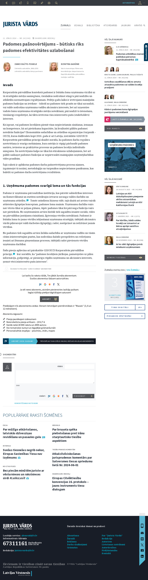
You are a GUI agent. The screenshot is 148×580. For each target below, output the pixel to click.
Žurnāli (71, 538)
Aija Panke (108, 102)
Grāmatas (72, 547)
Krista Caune (110, 75)
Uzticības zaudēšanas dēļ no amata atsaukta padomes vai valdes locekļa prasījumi (123, 84)
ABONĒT (46, 299)
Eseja (5, 425)
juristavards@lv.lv (24, 550)
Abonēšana (73, 535)
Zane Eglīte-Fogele (26, 64)
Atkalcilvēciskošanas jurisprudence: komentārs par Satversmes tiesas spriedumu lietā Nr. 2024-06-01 (72, 459)
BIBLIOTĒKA (93, 25)
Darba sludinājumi (77, 544)
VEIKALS (78, 25)
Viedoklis (56, 425)
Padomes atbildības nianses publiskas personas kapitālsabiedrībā (130, 56)
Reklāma (72, 541)
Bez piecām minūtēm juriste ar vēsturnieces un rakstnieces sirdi (23, 474)
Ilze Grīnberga (122, 47)
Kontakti (106, 553)
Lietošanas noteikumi (113, 544)
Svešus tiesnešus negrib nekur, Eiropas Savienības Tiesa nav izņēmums (23, 453)
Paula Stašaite (136, 75)
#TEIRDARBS (110, 25)
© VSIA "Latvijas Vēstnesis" (82, 564)
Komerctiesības (124, 258)
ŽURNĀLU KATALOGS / (121, 269)
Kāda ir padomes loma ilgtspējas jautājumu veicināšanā (121, 111)
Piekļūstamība (110, 550)
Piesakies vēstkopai (124, 316)
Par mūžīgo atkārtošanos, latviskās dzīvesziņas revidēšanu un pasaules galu (22, 433)
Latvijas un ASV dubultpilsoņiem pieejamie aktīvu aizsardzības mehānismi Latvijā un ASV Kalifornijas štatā (129, 199)
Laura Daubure (123, 75)
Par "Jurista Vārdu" (112, 535)
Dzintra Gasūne (70, 64)
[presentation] (80, 388)
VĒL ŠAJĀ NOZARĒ (113, 179)
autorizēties (129, 3)
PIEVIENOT (80, 396)
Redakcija (107, 538)
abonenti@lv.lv (29, 535)
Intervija (7, 446)
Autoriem (107, 541)
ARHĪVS (138, 25)
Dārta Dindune (122, 186)
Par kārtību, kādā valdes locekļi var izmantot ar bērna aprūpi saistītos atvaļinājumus (128, 224)
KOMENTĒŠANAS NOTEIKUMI (26, 403)
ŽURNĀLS (66, 25)
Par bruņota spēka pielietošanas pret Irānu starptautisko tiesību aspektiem (68, 435)
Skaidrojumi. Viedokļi (45, 38)
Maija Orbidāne (120, 102)
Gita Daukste (121, 213)
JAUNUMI (126, 25)
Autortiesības (109, 547)
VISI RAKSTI (124, 128)
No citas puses (9, 466)
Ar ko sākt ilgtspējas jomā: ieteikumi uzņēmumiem (129, 245)
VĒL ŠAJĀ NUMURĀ (113, 39)
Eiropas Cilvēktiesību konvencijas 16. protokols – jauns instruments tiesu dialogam (70, 483)
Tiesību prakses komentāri (63, 449)
